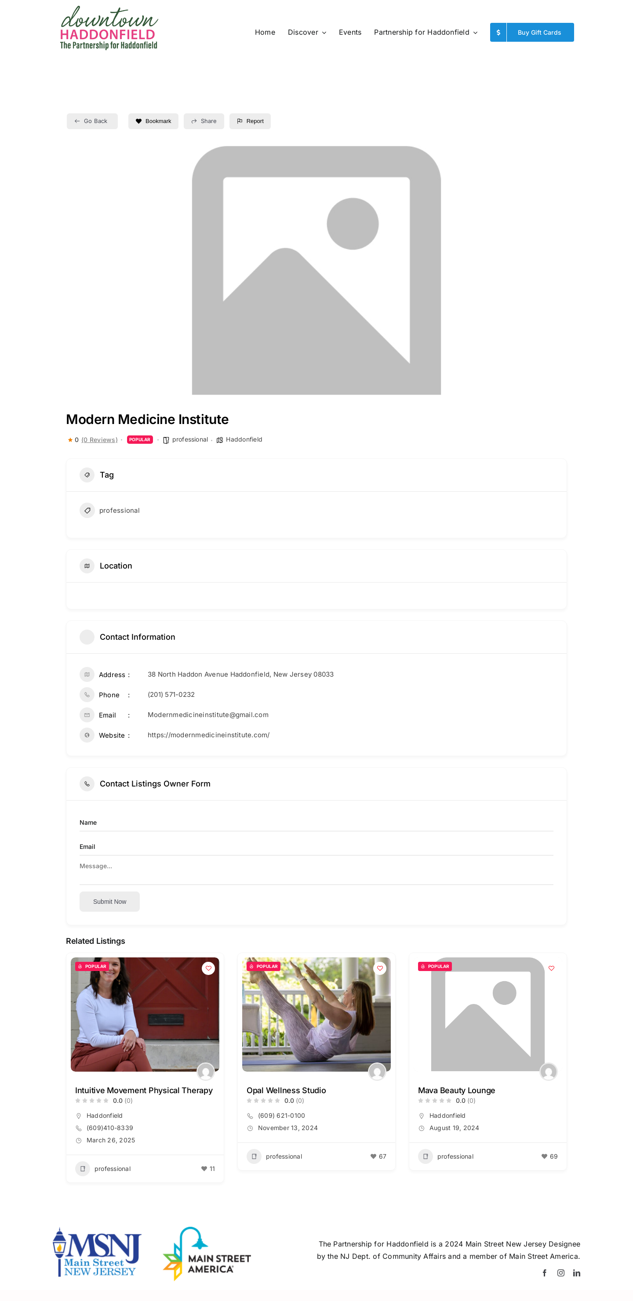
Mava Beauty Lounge (456, 1090)
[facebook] (544, 1272)
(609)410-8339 (110, 1127)
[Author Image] (205, 1071)
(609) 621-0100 (281, 1115)
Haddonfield (244, 439)
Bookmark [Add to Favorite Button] (153, 121)
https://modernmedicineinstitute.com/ (209, 735)
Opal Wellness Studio (286, 1090)
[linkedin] (576, 1272)
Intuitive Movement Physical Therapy (144, 1090)
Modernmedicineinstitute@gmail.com (208, 714)
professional (190, 439)
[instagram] (560, 1272)
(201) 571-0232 (171, 694)
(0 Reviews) (99, 440)
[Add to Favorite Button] (208, 968)
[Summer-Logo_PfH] (108, 8)
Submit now (109, 901)
